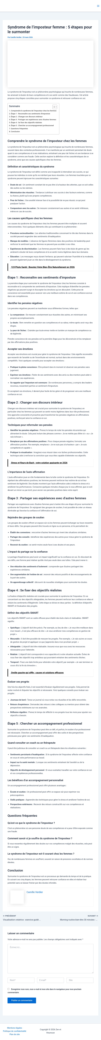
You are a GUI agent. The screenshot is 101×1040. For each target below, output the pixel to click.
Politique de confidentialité (14, 1031)
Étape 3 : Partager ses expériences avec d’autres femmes (33, 120)
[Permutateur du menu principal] (98, 6)
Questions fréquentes (19, 129)
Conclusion (15, 132)
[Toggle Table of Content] (53, 107)
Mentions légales (14, 1028)
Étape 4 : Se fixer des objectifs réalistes (26, 123)
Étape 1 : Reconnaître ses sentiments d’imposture (30, 114)
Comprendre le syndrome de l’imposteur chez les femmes (33, 111)
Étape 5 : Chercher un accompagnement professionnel (32, 125)
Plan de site (15, 1034)
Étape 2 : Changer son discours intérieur (26, 117)
